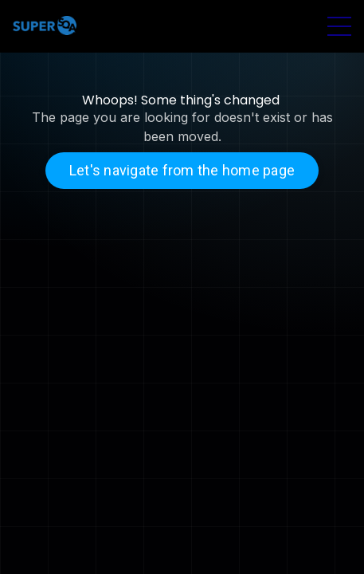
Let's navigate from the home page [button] (182, 170)
